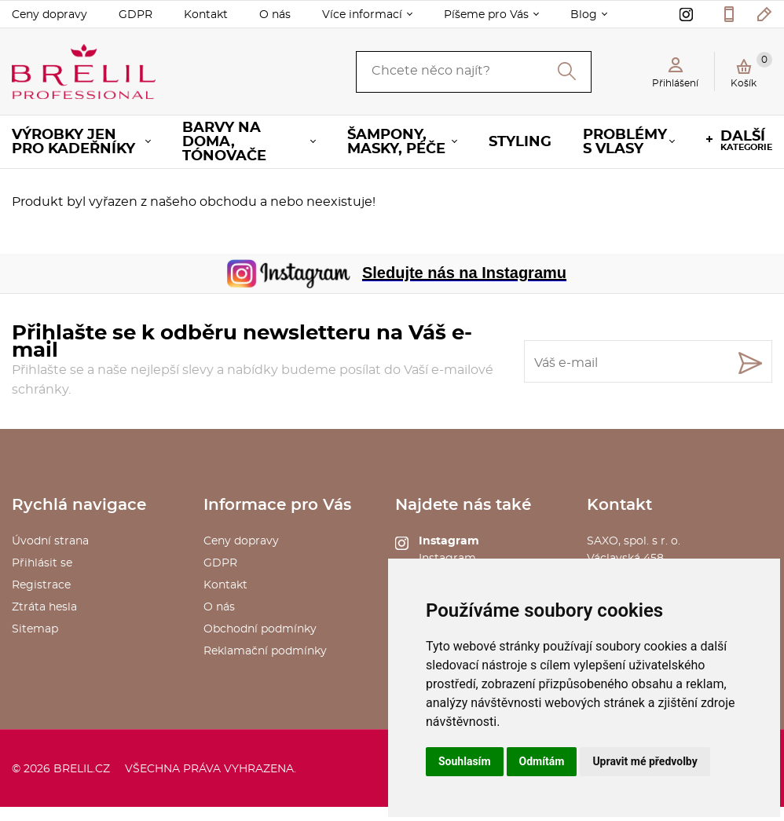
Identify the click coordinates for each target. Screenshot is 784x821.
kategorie (746, 141)
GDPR (135, 14)
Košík (751, 70)
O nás (275, 14)
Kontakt (206, 14)
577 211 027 (729, 14)
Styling (520, 142)
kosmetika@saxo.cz (764, 14)
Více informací (362, 14)
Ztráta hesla (44, 607)
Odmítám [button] (542, 761)
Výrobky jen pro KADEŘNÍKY (73, 142)
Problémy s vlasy (625, 142)
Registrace (41, 585)
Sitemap (35, 629)
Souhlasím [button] (464, 761)
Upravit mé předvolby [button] (644, 761)
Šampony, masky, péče (396, 142)
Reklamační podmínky (265, 651)
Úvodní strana (50, 541)
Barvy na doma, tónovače (224, 142)
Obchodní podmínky (260, 629)
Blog (583, 14)
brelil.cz (81, 769)
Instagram (449, 541)
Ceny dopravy (49, 14)
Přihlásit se (42, 563)
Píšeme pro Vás (486, 14)
